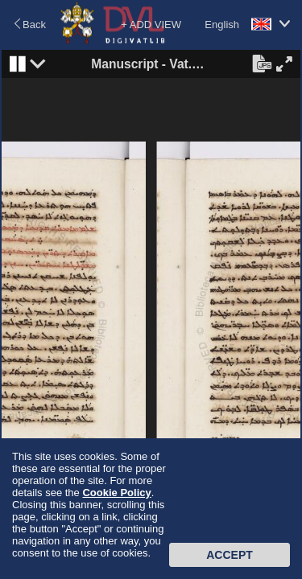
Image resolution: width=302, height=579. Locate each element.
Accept (229, 554)
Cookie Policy (116, 493)
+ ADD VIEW (151, 24)
